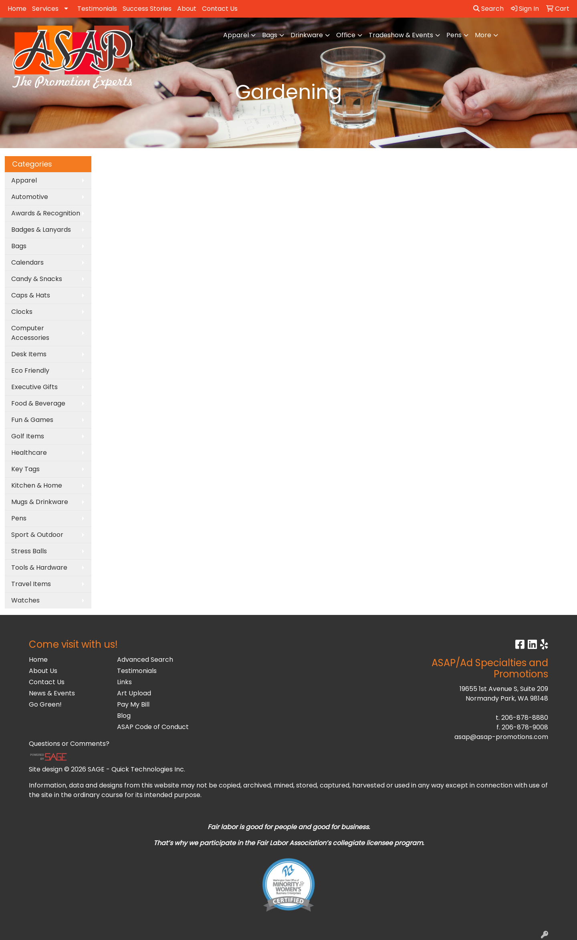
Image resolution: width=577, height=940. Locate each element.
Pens (454, 35)
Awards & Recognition (45, 213)
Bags (269, 35)
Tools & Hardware (39, 567)
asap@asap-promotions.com (501, 736)
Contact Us (220, 8)
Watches (25, 600)
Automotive (29, 196)
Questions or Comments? (69, 743)
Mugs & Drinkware (39, 501)
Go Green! (45, 704)
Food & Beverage (38, 403)
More (483, 35)
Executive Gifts (34, 387)
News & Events (52, 693)
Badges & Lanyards (41, 229)
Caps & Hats (30, 295)
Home (17, 8)
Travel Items (31, 584)
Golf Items (27, 436)
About (186, 8)
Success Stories (147, 8)
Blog (124, 715)
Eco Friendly (30, 370)
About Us (43, 670)
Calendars (27, 262)
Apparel (236, 35)
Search (488, 8)
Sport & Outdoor (37, 534)
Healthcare (29, 452)
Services (45, 8)
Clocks (21, 311)
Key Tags (25, 469)
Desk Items (28, 354)
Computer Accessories (30, 332)
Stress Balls (29, 551)
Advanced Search (145, 659)
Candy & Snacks (36, 278)
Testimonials (97, 8)
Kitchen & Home (36, 485)
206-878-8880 (524, 717)
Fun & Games (32, 419)
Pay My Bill (133, 704)
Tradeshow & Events (401, 35)
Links (124, 682)
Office (345, 35)
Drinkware (307, 35)
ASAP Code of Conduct (153, 726)
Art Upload (134, 693)
